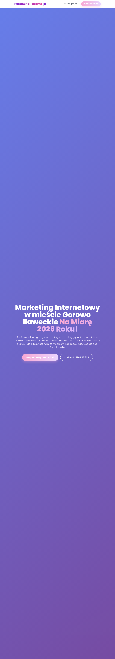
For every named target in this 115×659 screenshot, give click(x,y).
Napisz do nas (91, 3)
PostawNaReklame (30, 4)
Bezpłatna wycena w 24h (40, 358)
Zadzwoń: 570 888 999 (76, 358)
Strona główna (70, 3)
